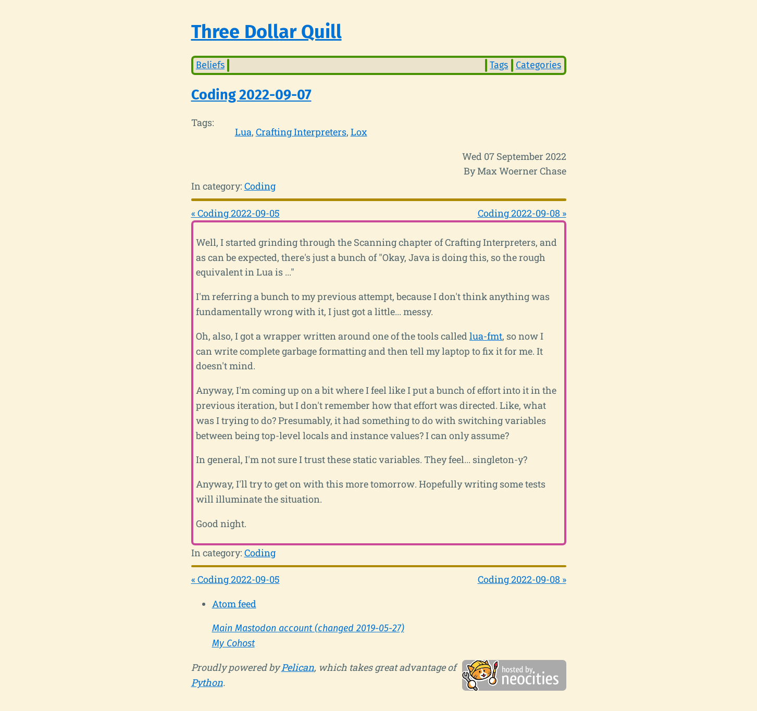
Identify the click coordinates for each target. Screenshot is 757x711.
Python (207, 682)
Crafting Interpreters (301, 132)
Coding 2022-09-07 (251, 94)
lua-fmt (485, 336)
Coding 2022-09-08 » (522, 213)
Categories (538, 65)
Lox (359, 132)
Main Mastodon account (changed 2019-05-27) (308, 628)
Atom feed (234, 603)
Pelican (297, 667)
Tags (499, 65)
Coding (260, 186)
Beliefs (210, 65)
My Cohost (233, 643)
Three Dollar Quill (266, 31)
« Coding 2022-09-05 (235, 213)
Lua (243, 132)
